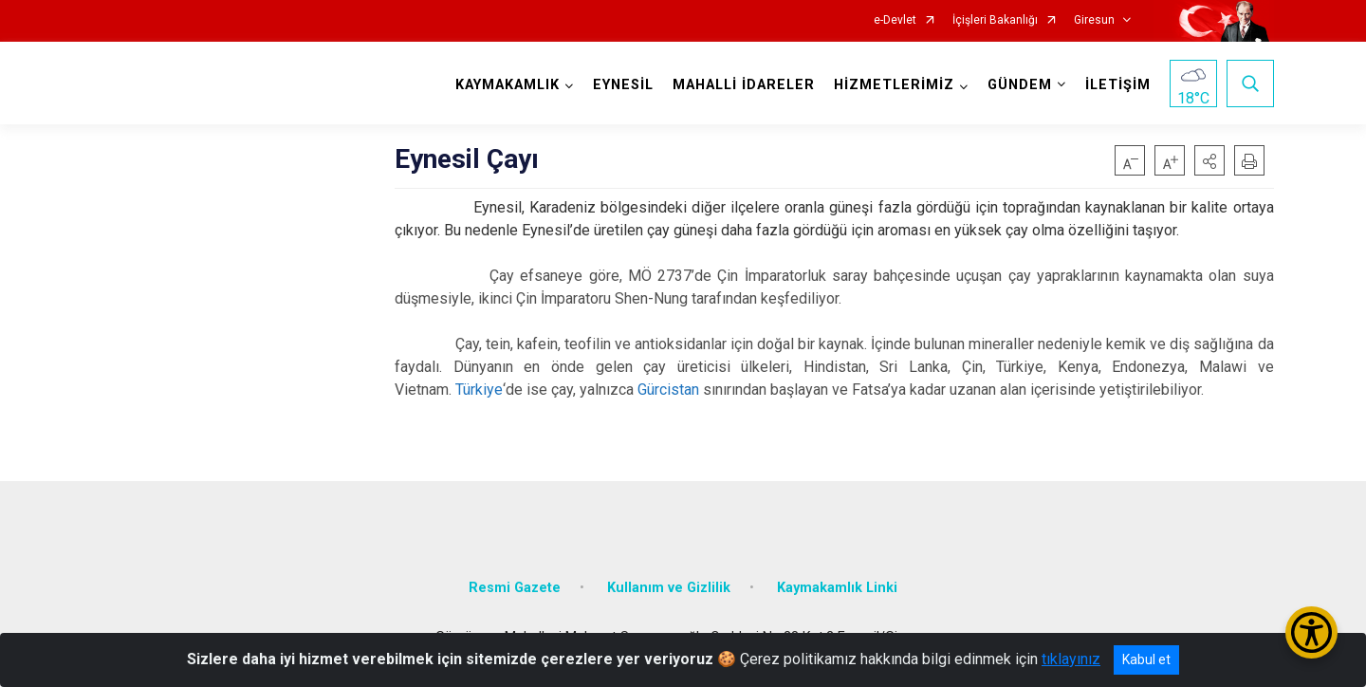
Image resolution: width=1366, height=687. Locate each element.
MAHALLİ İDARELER (744, 85)
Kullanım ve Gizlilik (668, 588)
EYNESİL (623, 85)
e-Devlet (895, 20)
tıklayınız (1071, 659)
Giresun (1094, 20)
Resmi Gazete (515, 588)
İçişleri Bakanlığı (995, 20)
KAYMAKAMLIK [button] (507, 85)
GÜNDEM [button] (1020, 85)
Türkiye (479, 390)
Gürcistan (668, 390)
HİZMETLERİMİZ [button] (894, 85)
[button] (1209, 160)
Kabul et (1146, 659)
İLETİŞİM (1118, 85)
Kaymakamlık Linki (837, 588)
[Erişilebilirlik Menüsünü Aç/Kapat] (1311, 632)
